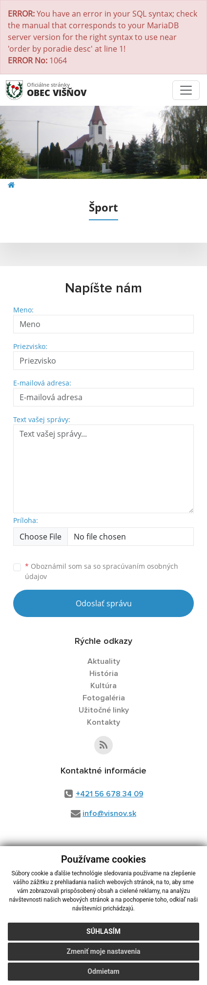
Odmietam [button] (103, 971)
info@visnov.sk (109, 813)
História (103, 673)
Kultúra (103, 686)
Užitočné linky (104, 710)
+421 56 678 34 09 (110, 794)
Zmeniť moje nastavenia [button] (103, 951)
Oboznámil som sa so (101, 571)
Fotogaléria (104, 698)
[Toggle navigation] (186, 90)
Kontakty (103, 722)
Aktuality (103, 661)
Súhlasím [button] (103, 931)
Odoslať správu (104, 603)
